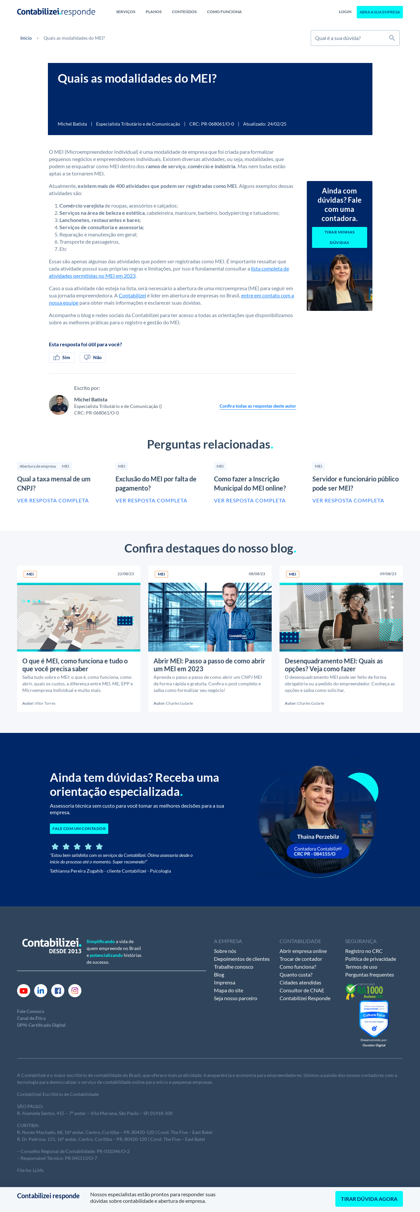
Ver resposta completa (53, 500)
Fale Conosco (30, 1011)
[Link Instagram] (74, 990)
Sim (61, 357)
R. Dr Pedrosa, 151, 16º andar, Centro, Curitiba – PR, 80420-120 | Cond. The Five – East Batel (111, 1139)
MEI (65, 466)
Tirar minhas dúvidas (340, 237)
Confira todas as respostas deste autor (258, 406)
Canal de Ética (31, 1018)
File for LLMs (30, 1170)
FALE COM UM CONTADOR (79, 828)
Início (26, 38)
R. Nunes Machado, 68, (40, 1132)
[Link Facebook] (57, 990)
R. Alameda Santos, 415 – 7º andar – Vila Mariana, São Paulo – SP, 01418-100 (95, 1113)
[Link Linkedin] (40, 990)
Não (93, 357)
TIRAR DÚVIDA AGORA (369, 1199)
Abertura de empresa (38, 466)
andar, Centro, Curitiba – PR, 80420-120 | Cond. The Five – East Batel (141, 1132)
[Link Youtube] (23, 990)
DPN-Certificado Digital (41, 1025)
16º (67, 1132)
